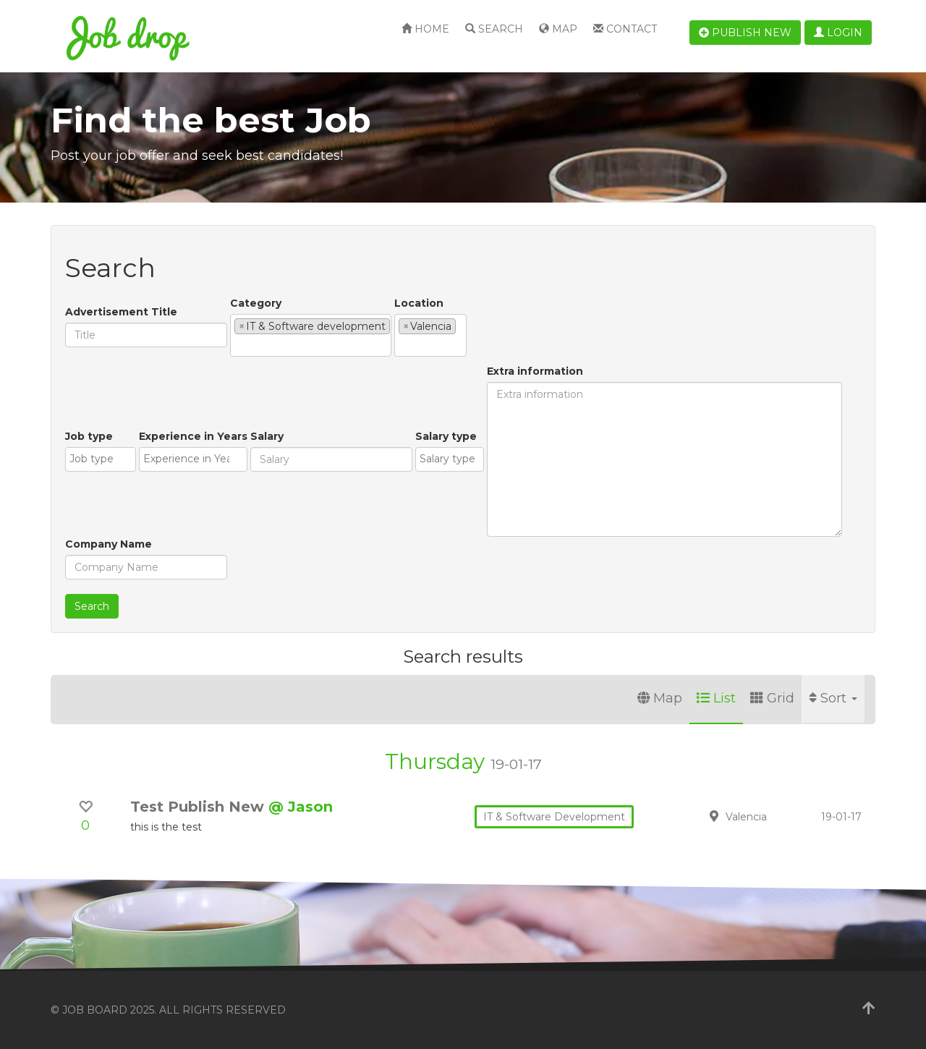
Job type (89, 436)
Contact (625, 28)
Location (418, 303)
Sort (833, 698)
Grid (772, 698)
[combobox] (310, 335)
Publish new (745, 32)
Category (255, 303)
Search (494, 28)
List (716, 698)
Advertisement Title (121, 311)
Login (838, 32)
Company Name (108, 544)
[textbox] (238, 345)
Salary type (446, 436)
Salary (267, 436)
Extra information (535, 371)
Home (425, 28)
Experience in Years (193, 436)
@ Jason (300, 806)
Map (558, 28)
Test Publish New (199, 806)
